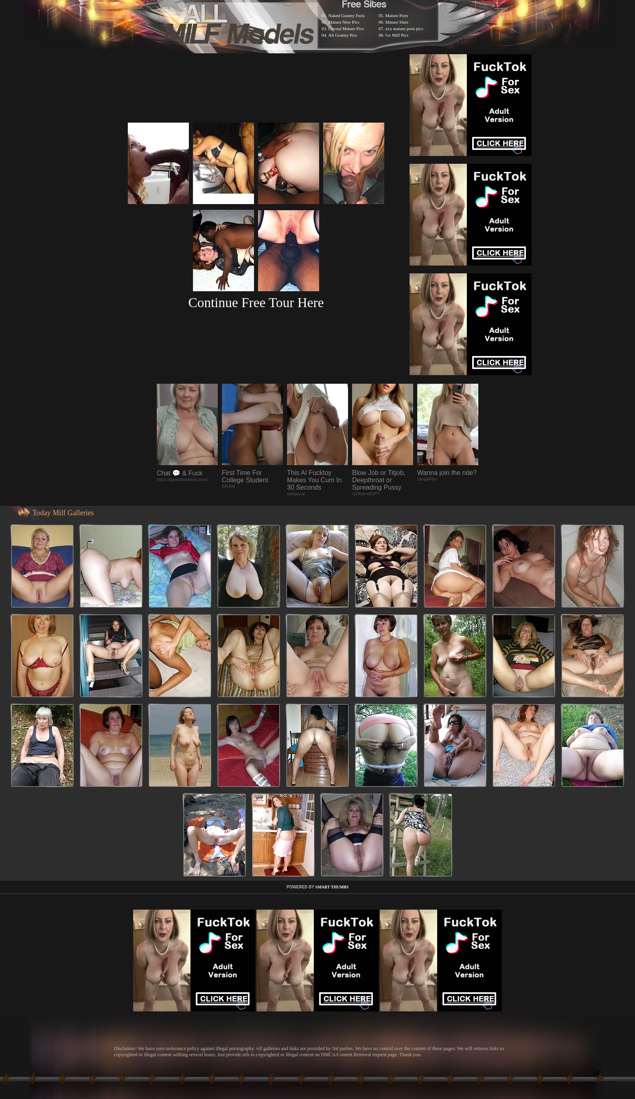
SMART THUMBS (331, 887)
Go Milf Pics (397, 35)
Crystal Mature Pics (346, 28)
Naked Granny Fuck (346, 15)
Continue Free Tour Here (256, 302)
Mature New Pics (343, 22)
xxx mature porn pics (404, 28)
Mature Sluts (397, 22)
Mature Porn (396, 15)
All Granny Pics (342, 35)
